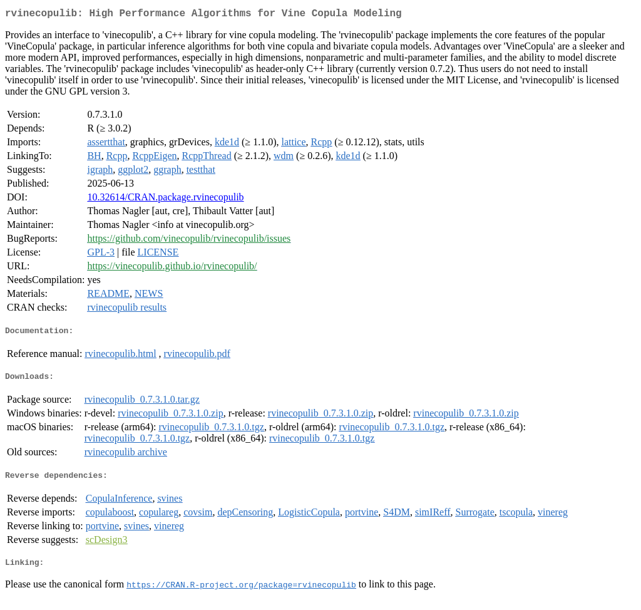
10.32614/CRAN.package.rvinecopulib (165, 199)
